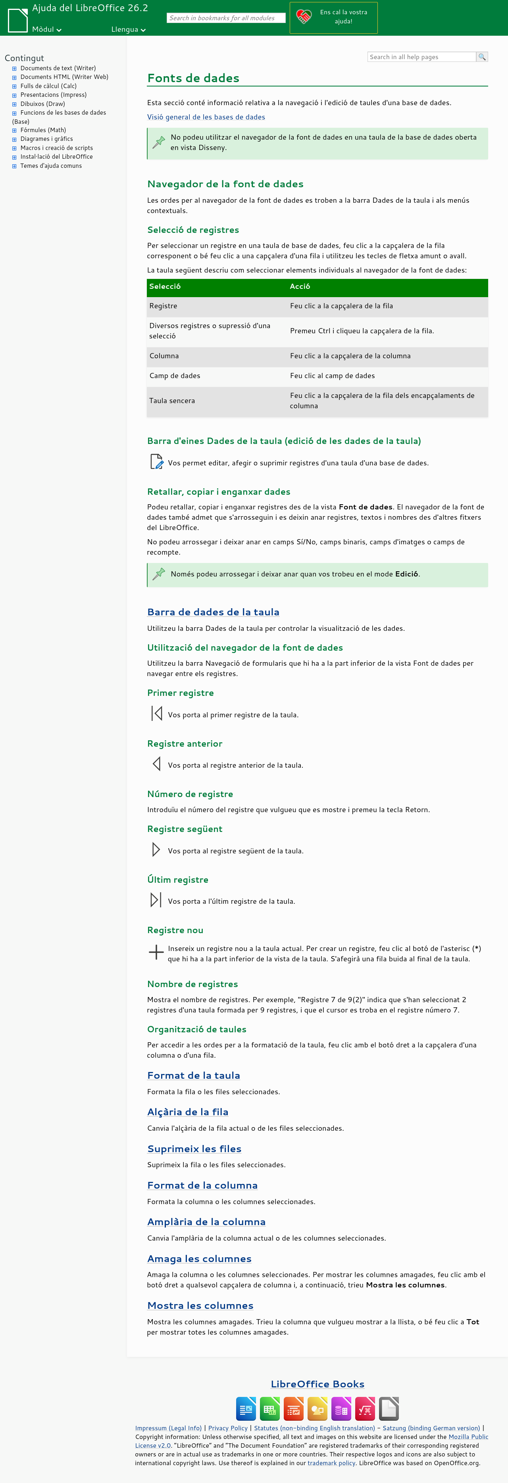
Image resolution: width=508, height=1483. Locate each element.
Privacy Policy (228, 1427)
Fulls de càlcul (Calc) (48, 86)
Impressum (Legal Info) (168, 1427)
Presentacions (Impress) (53, 94)
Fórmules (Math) (43, 130)
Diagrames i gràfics (46, 138)
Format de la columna (202, 1185)
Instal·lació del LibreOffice (56, 156)
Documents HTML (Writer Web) (64, 77)
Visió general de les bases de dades (206, 116)
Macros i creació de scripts (56, 148)
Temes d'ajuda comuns (51, 165)
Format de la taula (194, 1075)
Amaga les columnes (199, 1258)
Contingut (24, 58)
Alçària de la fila (188, 1111)
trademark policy (331, 1462)
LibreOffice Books (317, 1384)
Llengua (125, 28)
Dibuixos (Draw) (42, 104)
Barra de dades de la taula (213, 612)
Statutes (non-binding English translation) (314, 1427)
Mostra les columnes (200, 1305)
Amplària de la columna (206, 1221)
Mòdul (43, 28)
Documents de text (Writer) (58, 68)
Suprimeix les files (194, 1148)
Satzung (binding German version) (432, 1427)
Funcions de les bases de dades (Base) (59, 117)
